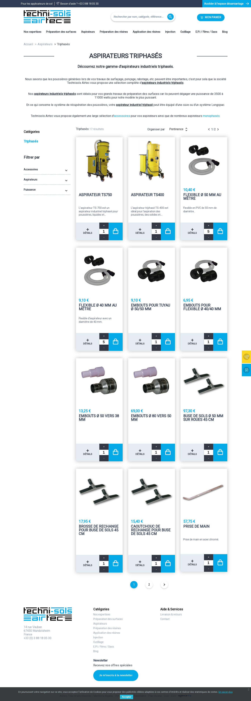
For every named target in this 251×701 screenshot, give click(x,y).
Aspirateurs (88, 31)
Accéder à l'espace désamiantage (223, 3)
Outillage (185, 31)
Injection (170, 31)
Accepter (126, 697)
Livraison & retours (171, 614)
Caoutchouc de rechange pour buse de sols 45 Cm (151, 530)
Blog (224, 31)
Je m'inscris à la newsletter (116, 675)
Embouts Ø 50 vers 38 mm (99, 418)
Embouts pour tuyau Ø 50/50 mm (150, 307)
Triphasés (31, 141)
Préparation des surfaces (61, 31)
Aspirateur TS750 (95, 195)
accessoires (122, 116)
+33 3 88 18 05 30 (88, 3)
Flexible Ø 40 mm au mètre (98, 307)
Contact (164, 619)
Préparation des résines (114, 31)
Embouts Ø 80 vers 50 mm (151, 418)
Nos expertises (32, 31)
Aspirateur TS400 (147, 195)
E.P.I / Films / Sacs (206, 31)
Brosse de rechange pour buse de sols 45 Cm (98, 530)
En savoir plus (226, 692)
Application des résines (146, 31)
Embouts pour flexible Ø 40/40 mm (202, 307)
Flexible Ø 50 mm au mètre (202, 197)
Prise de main (196, 527)
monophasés (211, 116)
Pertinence (179, 129)
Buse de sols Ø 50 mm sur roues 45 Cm (203, 418)
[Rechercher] (143, 16)
